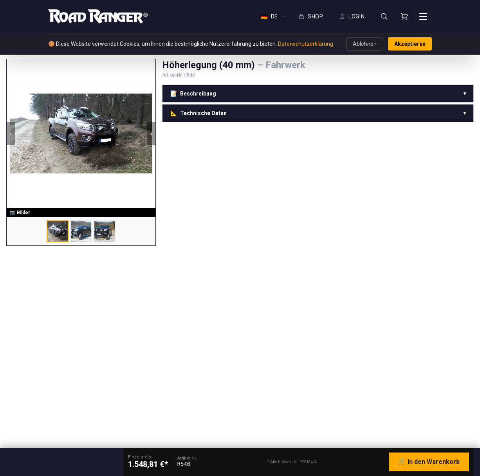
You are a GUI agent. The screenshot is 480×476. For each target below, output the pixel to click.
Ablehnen (365, 44)
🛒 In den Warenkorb (429, 461)
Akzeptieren (410, 44)
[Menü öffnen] (423, 16)
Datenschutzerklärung (305, 44)
